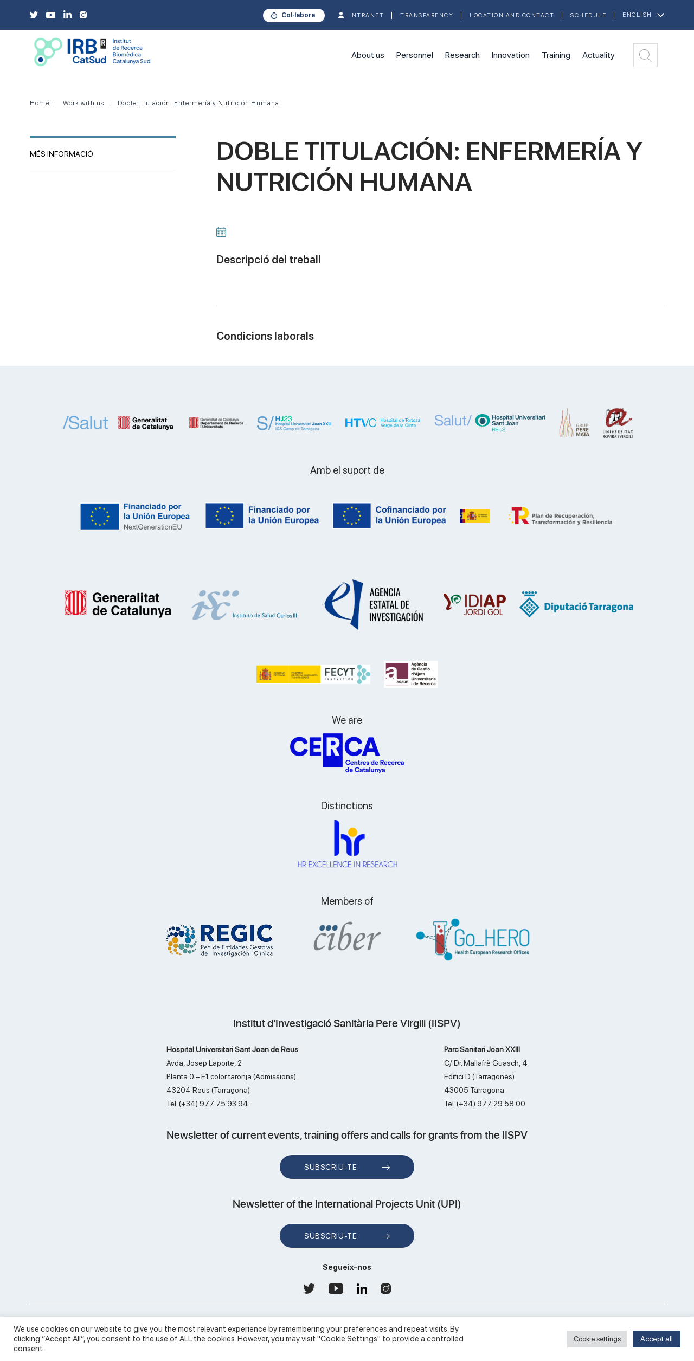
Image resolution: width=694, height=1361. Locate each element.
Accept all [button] (656, 1338)
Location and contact (512, 15)
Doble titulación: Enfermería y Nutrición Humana (198, 103)
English (637, 14)
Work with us (83, 103)
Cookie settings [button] (597, 1339)
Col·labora (298, 15)
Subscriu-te (330, 1167)
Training (556, 55)
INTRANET (366, 15)
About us (367, 55)
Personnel (414, 55)
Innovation (511, 55)
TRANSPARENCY (426, 15)
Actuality (598, 55)
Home (39, 103)
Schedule (588, 15)
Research (462, 55)
